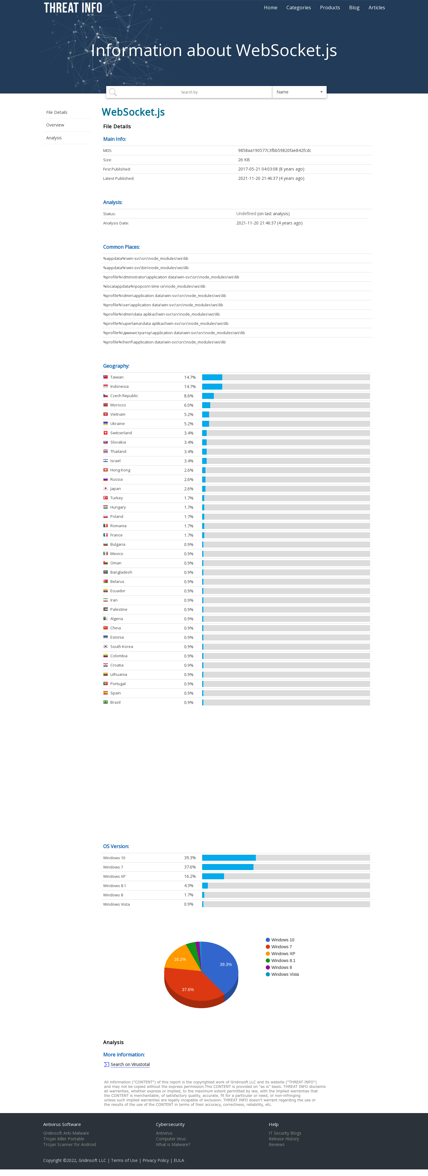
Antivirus (164, 1133)
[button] (300, 92)
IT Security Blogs (285, 1133)
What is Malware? (173, 1144)
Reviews (277, 1144)
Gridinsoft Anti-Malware (66, 1133)
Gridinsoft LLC (92, 1160)
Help (274, 1124)
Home (270, 7)
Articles (377, 7)
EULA (179, 1160)
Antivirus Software (62, 1124)
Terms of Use (124, 1160)
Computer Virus (171, 1139)
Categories (298, 7)
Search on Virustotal (130, 1064)
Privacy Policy (155, 1160)
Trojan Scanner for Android (69, 1144)
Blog (354, 7)
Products (330, 7)
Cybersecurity (170, 1124)
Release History (284, 1139)
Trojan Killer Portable (63, 1139)
